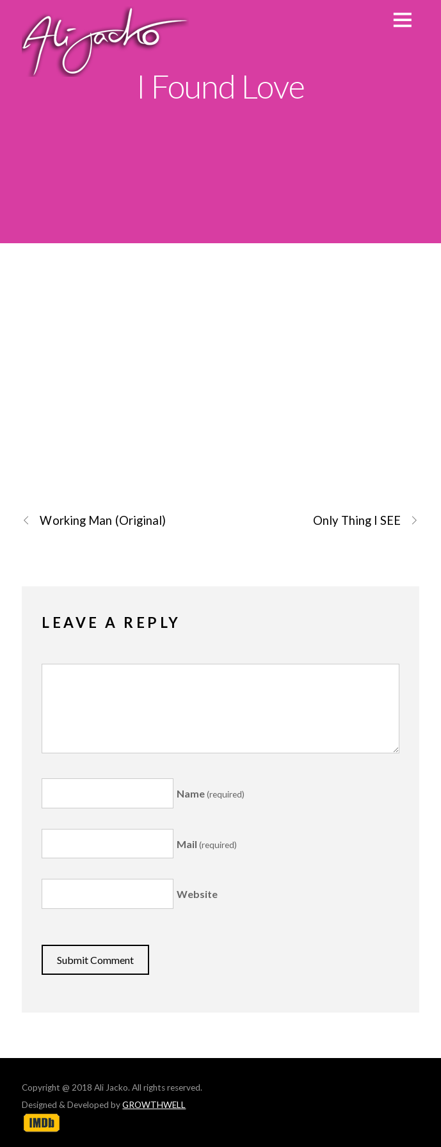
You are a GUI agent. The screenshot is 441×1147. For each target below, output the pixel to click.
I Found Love (220, 86)
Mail (207, 844)
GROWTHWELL (154, 1105)
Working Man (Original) (94, 520)
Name (211, 793)
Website (197, 894)
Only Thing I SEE (366, 520)
